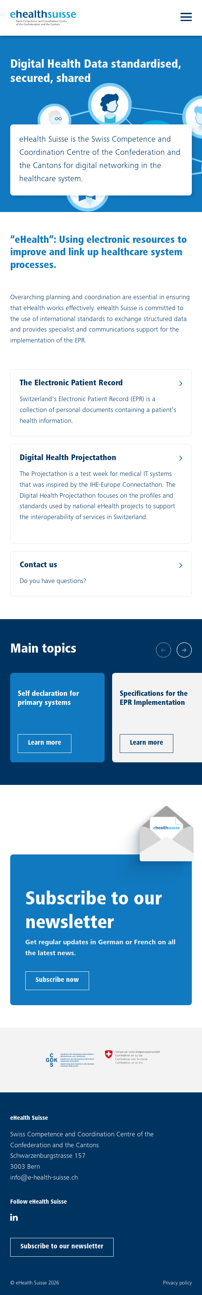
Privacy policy (177, 1283)
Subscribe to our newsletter (61, 1246)
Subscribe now (57, 979)
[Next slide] (184, 649)
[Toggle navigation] (186, 18)
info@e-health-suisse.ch (44, 1178)
